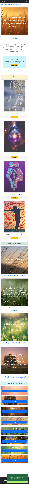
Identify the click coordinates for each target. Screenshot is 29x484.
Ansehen (14, 391)
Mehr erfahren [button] (17, 478)
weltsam (3, 1)
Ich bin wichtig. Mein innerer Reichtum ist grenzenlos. (14, 275)
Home (2, 4)
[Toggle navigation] (26, 1)
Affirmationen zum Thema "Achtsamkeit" (13, 4)
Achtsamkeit (14, 38)
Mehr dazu (14, 117)
